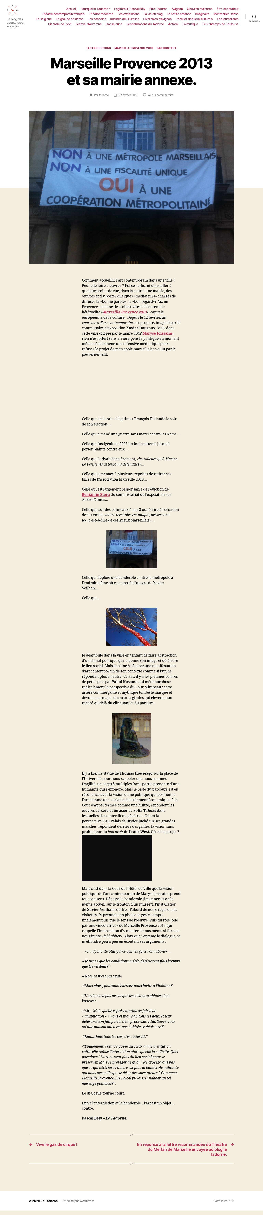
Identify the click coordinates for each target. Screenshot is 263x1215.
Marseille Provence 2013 (133, 52)
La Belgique (44, 21)
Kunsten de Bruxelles (124, 21)
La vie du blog (153, 16)
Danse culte (114, 26)
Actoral (173, 26)
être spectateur (228, 11)
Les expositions (128, 16)
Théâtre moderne (101, 16)
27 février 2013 (128, 99)
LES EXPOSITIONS (99, 52)
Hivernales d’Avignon (157, 21)
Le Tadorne (49, 1205)
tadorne (104, 99)
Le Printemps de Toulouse (220, 26)
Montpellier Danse (226, 16)
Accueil (71, 11)
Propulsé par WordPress (78, 1205)
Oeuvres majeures (199, 11)
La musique (190, 26)
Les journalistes (228, 21)
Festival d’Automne (89, 26)
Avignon (177, 11)
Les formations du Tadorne (145, 26)
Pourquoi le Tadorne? (95, 11)
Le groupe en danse (69, 21)
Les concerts (97, 21)
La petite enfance (179, 16)
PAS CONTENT (166, 52)
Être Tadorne (158, 11)
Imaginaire (202, 16)
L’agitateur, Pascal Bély (129, 11)
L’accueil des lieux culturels (194, 21)
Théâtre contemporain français (63, 16)
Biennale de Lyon (59, 26)
